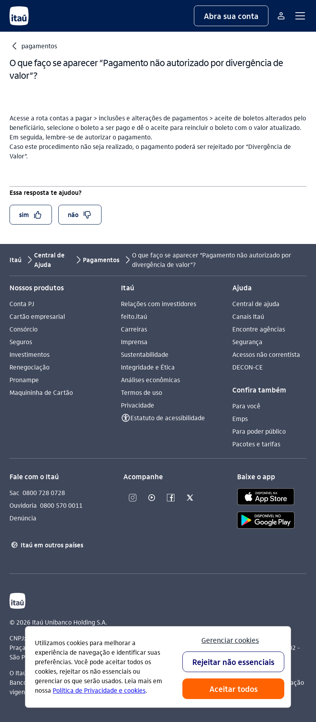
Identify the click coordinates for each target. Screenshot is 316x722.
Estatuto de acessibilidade (167, 417)
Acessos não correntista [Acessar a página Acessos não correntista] (266, 354)
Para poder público (259, 431)
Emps (240, 418)
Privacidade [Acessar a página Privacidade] (137, 405)
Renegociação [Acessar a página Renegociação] (30, 367)
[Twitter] (189, 498)
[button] (231, 16)
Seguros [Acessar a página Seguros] (21, 341)
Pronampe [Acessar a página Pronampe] (24, 379)
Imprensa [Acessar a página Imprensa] (134, 341)
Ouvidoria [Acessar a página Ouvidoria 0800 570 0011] (23, 505)
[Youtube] (151, 498)
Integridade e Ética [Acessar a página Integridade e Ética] (148, 367)
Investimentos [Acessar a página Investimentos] (30, 354)
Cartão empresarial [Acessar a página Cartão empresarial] (37, 316)
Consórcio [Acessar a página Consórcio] (24, 329)
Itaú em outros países (46, 545)
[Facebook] (170, 498)
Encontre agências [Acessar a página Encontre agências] (258, 329)
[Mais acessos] (281, 15)
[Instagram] (132, 498)
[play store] (266, 521)
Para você (246, 406)
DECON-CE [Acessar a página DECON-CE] (247, 367)
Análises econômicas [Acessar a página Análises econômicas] (150, 379)
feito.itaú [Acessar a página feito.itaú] (134, 316)
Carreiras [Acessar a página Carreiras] (134, 329)
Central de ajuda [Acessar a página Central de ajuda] (256, 303)
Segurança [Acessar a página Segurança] (247, 341)
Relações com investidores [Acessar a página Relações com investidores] (158, 303)
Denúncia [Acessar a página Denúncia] (23, 518)
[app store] (266, 498)
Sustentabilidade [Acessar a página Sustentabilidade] (145, 354)
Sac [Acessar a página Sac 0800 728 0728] (14, 492)
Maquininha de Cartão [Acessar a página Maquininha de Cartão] (41, 392)
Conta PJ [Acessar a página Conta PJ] (22, 303)
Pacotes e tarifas (256, 444)
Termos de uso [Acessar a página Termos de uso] (141, 392)
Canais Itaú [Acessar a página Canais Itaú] (248, 316)
